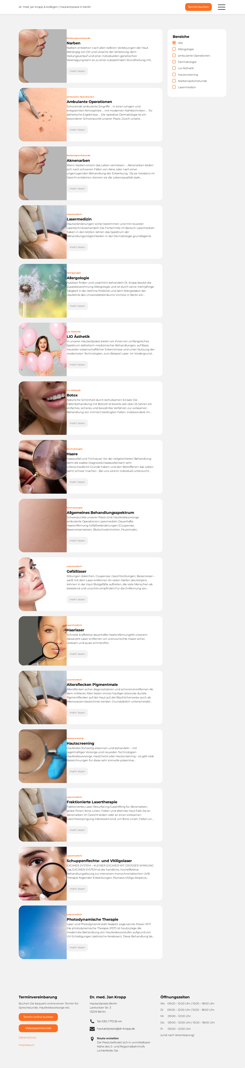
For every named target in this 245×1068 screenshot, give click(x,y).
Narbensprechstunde (79, 38)
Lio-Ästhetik (74, 331)
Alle (180, 43)
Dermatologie (75, 449)
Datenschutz (27, 1037)
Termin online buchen (38, 1017)
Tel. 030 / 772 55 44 (109, 1021)
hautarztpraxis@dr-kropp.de (116, 1028)
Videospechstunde (38, 1028)
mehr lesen (77, 71)
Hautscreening (75, 738)
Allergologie (74, 273)
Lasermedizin (74, 214)
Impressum (26, 1045)
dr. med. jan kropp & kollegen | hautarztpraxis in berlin (55, 6)
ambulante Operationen (80, 96)
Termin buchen (198, 6)
